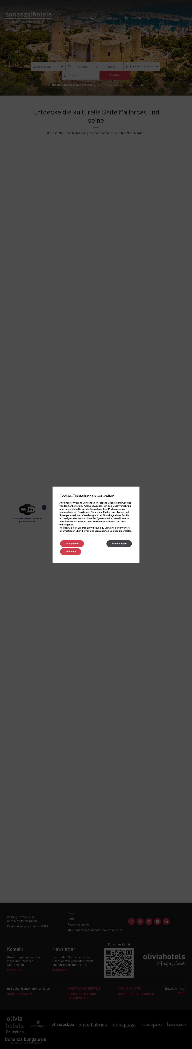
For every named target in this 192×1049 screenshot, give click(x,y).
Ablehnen (70, 551)
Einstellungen (119, 543)
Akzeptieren (72, 543)
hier (75, 527)
